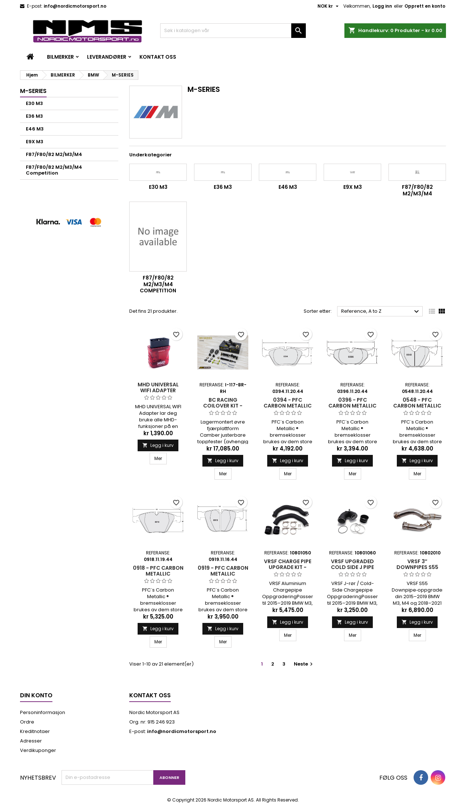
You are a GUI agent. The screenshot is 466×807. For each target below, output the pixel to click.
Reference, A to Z (381, 311)
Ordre (27, 721)
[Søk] (233, 30)
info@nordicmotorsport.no (75, 6)
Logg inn (382, 6)
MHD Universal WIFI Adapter (158, 387)
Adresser (31, 740)
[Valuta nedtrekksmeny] (328, 6)
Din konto (36, 695)
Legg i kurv (158, 445)
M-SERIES (33, 91)
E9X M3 (34, 141)
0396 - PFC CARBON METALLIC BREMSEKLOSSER (352, 405)
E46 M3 (35, 128)
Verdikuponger (38, 750)
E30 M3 (34, 103)
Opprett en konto (424, 6)
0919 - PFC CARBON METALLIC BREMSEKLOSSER (223, 573)
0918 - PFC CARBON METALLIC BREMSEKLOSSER (158, 573)
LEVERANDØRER (106, 57)
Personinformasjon (42, 712)
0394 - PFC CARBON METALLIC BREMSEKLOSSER (288, 405)
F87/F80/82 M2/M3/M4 (54, 154)
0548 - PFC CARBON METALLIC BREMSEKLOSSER (417, 405)
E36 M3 (34, 116)
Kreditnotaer (35, 731)
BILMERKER (60, 57)
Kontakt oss (157, 57)
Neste (304, 663)
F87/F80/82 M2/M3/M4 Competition (54, 170)
